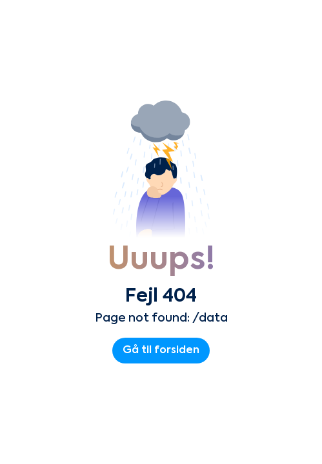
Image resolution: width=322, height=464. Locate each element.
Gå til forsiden (161, 350)
